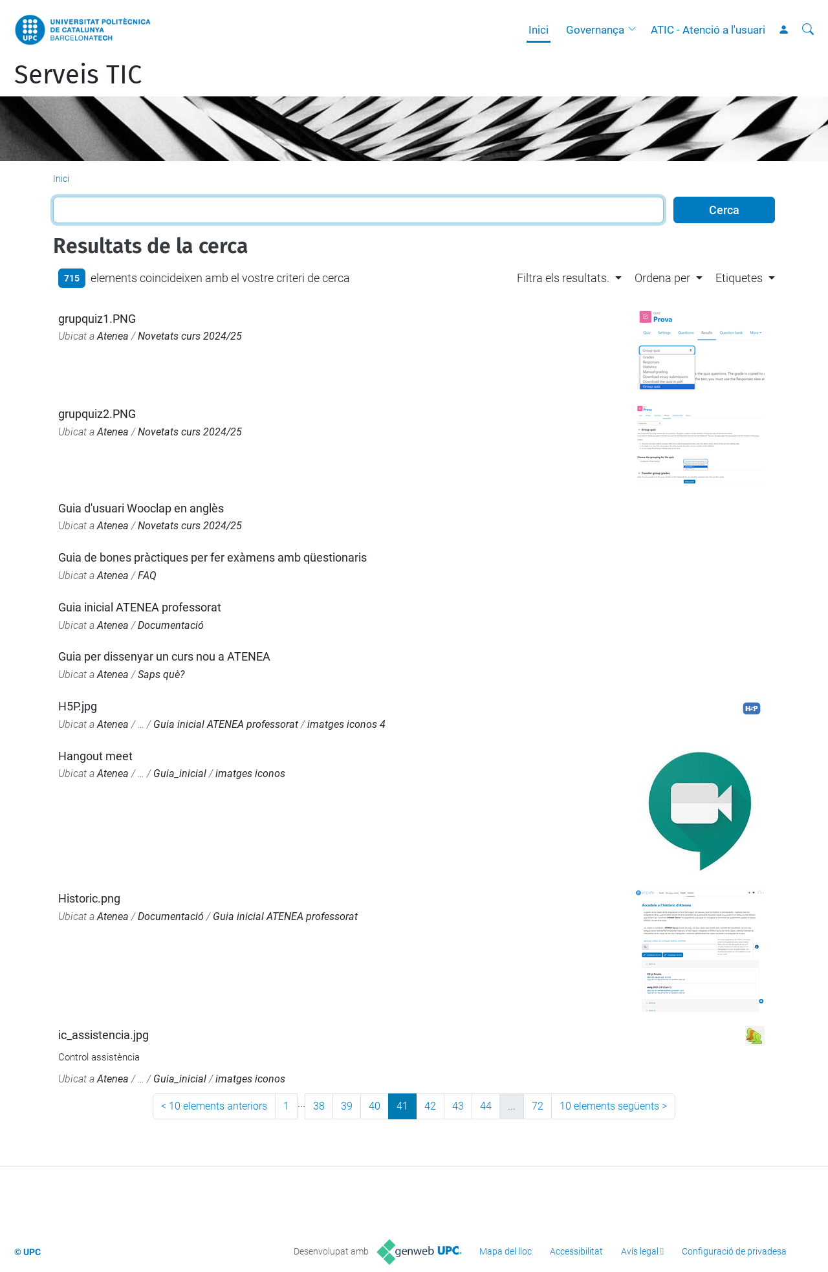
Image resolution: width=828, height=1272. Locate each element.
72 (537, 1106)
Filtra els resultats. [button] (563, 278)
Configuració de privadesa (734, 1251)
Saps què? (161, 674)
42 (430, 1106)
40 (374, 1106)
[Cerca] (808, 29)
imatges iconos (250, 773)
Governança (595, 29)
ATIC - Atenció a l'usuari (708, 29)
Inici (538, 29)
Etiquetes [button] (739, 278)
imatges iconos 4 (346, 724)
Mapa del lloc (505, 1251)
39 (347, 1106)
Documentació (171, 625)
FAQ (147, 575)
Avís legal (640, 1251)
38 (319, 1106)
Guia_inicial (179, 773)
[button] (635, 29)
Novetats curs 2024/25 (190, 336)
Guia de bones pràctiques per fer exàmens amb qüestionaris (212, 557)
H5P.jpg (77, 706)
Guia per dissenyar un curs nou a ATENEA (164, 656)
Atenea (113, 336)
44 (486, 1106)
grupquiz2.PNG (97, 414)
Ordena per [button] (662, 278)
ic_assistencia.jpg (103, 1035)
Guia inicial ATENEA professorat (139, 607)
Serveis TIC (78, 75)
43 (458, 1106)
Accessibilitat (576, 1251)
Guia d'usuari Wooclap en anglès (141, 508)
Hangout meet (95, 756)
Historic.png (89, 898)
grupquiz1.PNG (97, 318)
